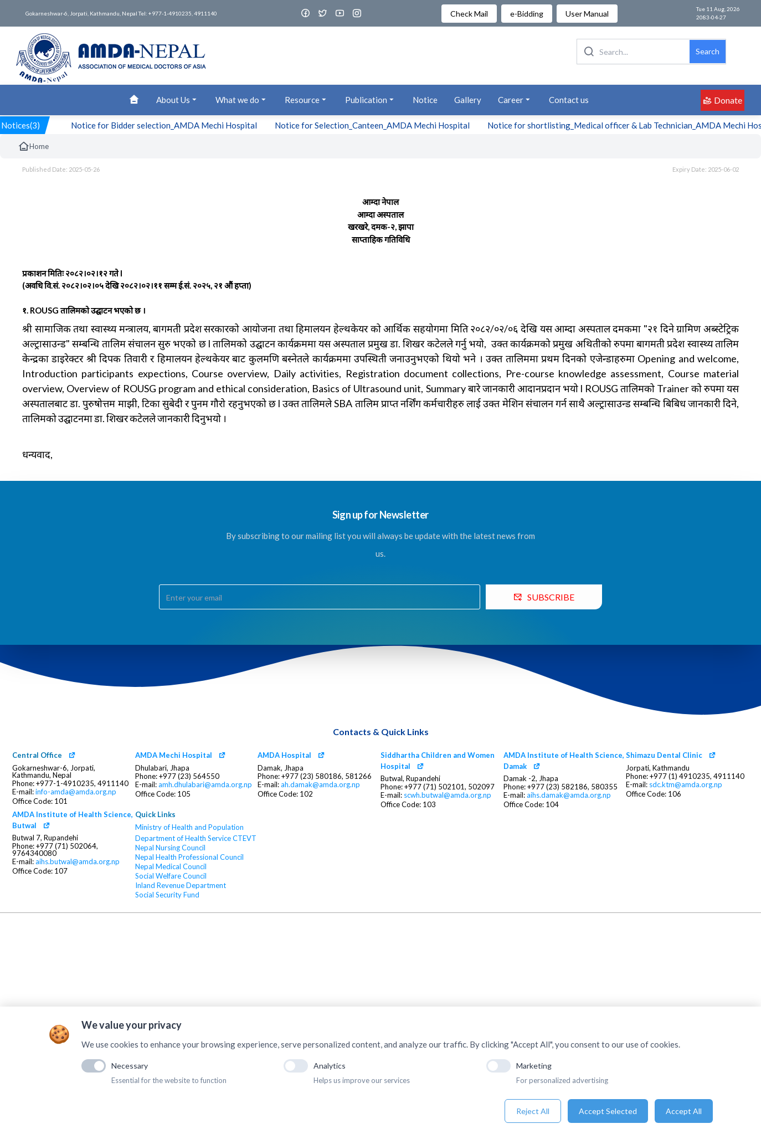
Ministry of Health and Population (189, 827)
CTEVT (244, 838)
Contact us (569, 100)
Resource (306, 100)
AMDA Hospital (284, 755)
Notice (425, 100)
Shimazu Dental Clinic (664, 755)
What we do (241, 100)
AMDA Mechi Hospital (173, 755)
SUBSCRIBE (543, 597)
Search (707, 51)
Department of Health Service (183, 838)
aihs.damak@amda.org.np (569, 795)
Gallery (467, 100)
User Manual (587, 13)
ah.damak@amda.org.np (320, 784)
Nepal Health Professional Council (189, 857)
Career (515, 100)
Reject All (532, 1111)
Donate (722, 100)
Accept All (684, 1111)
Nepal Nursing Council (170, 847)
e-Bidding (526, 13)
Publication (370, 100)
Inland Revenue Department (180, 885)
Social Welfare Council (171, 876)
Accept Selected (608, 1111)
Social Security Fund (167, 895)
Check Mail (469, 13)
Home (33, 146)
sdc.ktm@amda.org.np (685, 784)
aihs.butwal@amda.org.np (77, 861)
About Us (177, 100)
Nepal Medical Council (171, 866)
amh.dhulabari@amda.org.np (205, 784)
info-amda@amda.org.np (75, 792)
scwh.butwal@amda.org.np (447, 795)
